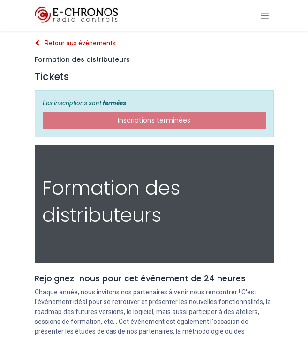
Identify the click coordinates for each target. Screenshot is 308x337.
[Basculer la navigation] (264, 16)
